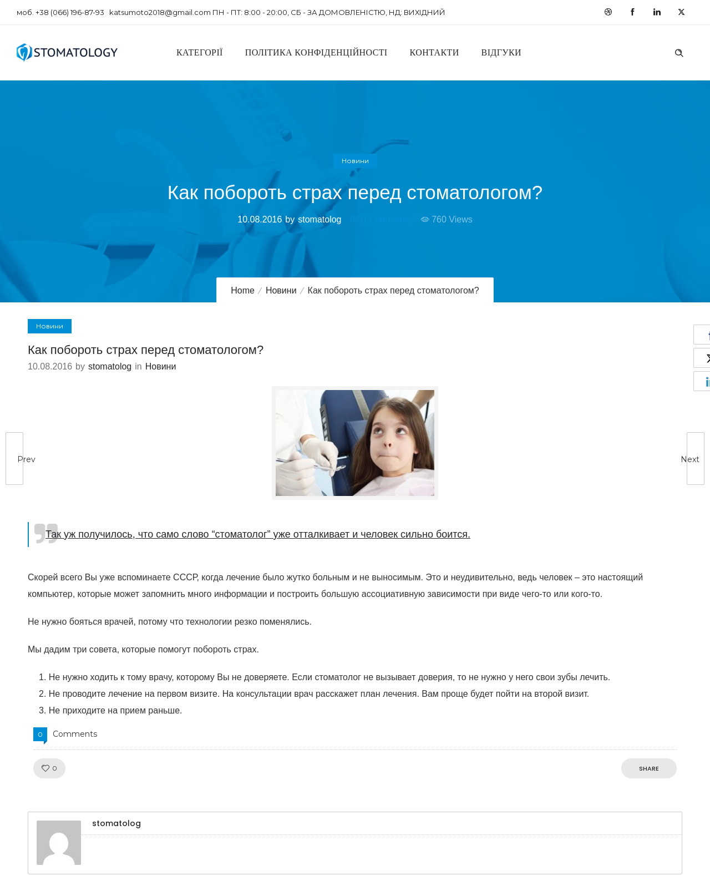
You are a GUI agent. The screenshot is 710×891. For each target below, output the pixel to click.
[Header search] (679, 51)
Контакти (434, 52)
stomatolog (319, 219)
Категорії (199, 52)
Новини (281, 290)
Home (243, 290)
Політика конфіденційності (316, 52)
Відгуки (501, 52)
